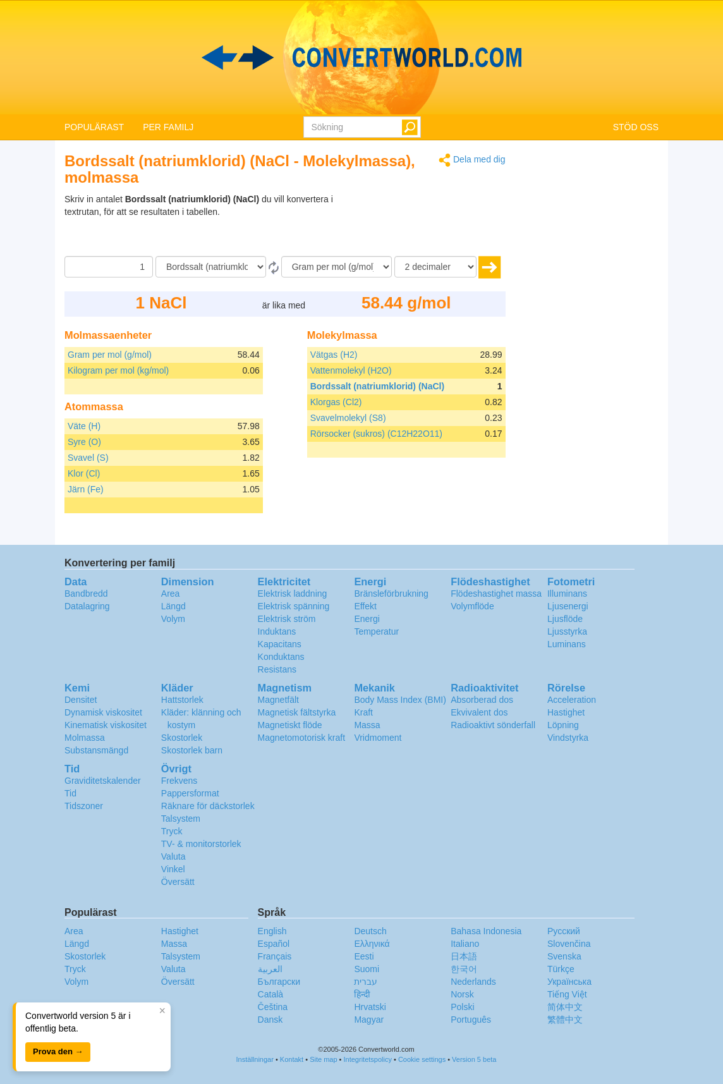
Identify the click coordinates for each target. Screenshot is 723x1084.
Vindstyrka (567, 738)
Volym (173, 619)
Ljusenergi (567, 606)
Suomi (366, 969)
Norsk (462, 994)
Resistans (277, 669)
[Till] (336, 266)
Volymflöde (472, 606)
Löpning (563, 725)
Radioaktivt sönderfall (493, 725)
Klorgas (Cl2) (336, 402)
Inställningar (255, 1059)
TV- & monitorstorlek (201, 844)
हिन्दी (362, 994)
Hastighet (566, 712)
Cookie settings (422, 1059)
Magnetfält (278, 700)
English (272, 931)
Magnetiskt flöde (290, 725)
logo (361, 57)
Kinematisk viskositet (105, 725)
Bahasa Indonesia (486, 931)
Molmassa (84, 738)
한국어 (464, 969)
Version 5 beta (474, 1059)
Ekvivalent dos (479, 712)
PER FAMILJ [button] (168, 127)
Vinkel (173, 869)
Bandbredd (86, 593)
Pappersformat (190, 793)
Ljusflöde (565, 619)
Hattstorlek (182, 700)
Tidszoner (83, 806)
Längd (173, 606)
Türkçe (560, 969)
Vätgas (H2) (334, 355)
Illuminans (567, 593)
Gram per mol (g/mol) (110, 355)
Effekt (365, 606)
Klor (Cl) (84, 473)
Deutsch (370, 931)
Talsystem (180, 818)
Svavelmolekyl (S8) (348, 418)
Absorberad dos (482, 700)
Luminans (566, 644)
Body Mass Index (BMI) (400, 700)
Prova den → (58, 1051)
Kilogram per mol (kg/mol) (118, 370)
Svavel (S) (88, 458)
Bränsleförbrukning (391, 593)
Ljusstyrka (567, 631)
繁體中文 (565, 1019)
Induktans (277, 631)
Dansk (270, 1019)
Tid (70, 793)
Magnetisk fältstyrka (297, 712)
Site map (323, 1059)
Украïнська (569, 982)
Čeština (273, 1007)
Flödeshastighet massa (496, 593)
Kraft (363, 712)
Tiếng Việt (567, 994)
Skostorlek (181, 738)
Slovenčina (569, 944)
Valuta (173, 856)
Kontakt (291, 1059)
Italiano (465, 944)
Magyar (369, 1019)
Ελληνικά (371, 944)
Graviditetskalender (102, 781)
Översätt (178, 882)
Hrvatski (370, 1007)
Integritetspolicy (368, 1059)
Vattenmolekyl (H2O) (351, 370)
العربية (270, 969)
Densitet (80, 700)
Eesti (364, 956)
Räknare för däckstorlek (208, 806)
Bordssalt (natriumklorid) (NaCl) (377, 386)
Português (471, 1019)
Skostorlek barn (191, 750)
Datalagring (87, 606)
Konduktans (281, 657)
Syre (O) (84, 442)
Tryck (172, 831)
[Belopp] (108, 266)
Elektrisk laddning (292, 593)
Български (279, 982)
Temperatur (376, 631)
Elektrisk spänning (294, 606)
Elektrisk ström (287, 619)
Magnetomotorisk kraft (302, 738)
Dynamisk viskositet (103, 712)
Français (275, 956)
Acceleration (571, 700)
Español (274, 944)
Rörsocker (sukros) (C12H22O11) (376, 434)
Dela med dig (472, 160)
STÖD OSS (636, 127)
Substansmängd (96, 750)
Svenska (564, 956)
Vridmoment (377, 738)
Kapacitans (279, 644)
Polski (462, 1007)
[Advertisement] (427, 224)
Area (170, 593)
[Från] (210, 266)
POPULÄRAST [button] (94, 127)
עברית (365, 982)
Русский (563, 931)
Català (270, 994)
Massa (367, 725)
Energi (366, 619)
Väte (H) (84, 426)
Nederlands (473, 982)
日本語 (464, 956)
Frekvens (179, 781)
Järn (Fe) (86, 489)
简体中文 (565, 1007)
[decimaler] (435, 266)
